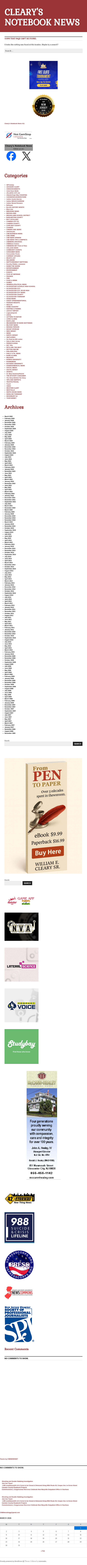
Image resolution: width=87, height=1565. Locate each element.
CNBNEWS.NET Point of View (16, 246)
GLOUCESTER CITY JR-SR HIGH (17, 290)
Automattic (42, 1561)
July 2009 (8, 666)
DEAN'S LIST (10, 258)
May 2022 (8, 487)
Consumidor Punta (12, 254)
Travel (8, 384)
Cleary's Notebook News (42, 17)
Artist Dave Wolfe (12, 191)
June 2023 (8, 473)
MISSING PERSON (12, 327)
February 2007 (9, 725)
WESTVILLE (10, 390)
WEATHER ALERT (12, 388)
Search (7, 741)
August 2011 (9, 615)
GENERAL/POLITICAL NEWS (16, 284)
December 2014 (10, 548)
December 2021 (10, 497)
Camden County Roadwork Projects (14, 1487)
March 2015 (9, 542)
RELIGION (9, 357)
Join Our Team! (7, 1483)
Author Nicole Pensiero (14, 203)
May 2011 (8, 621)
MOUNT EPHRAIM (12, 329)
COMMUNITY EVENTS (14, 250)
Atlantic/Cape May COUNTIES (16, 195)
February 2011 (9, 627)
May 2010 (8, 646)
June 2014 (8, 558)
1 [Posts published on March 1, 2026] (80, 1528)
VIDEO (8, 386)
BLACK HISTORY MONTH (15, 207)
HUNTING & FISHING (13, 309)
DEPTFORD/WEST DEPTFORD (17, 262)
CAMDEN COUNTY (12, 223)
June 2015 (8, 536)
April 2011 (8, 623)
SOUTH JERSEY (12, 370)
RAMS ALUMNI (11, 355)
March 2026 (9, 416)
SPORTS (9, 372)
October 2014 (9, 552)
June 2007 (8, 717)
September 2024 (10, 453)
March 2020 (9, 510)
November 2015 (10, 526)
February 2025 (9, 443)
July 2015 (8, 534)
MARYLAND (10, 321)
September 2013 (10, 569)
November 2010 (10, 634)
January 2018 (9, 524)
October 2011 (9, 613)
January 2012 (9, 607)
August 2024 (9, 455)
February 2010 (9, 652)
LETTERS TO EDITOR (13, 317)
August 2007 (9, 713)
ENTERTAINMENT (12, 268)
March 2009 (9, 674)
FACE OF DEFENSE (13, 274)
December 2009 (10, 656)
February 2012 (9, 605)
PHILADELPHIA (11, 351)
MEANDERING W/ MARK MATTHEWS (19, 323)
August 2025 (9, 430)
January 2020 (9, 514)
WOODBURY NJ (11, 396)
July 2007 (8, 715)
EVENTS (9, 272)
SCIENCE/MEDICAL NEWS (15, 365)
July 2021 (8, 504)
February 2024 (9, 467)
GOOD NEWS (11, 298)
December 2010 (10, 632)
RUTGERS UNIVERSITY (14, 363)
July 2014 (8, 556)
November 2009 (10, 658)
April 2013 (8, 579)
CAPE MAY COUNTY (13, 225)
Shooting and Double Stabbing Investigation (17, 1481)
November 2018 (10, 520)
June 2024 (8, 459)
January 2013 (9, 585)
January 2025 (9, 445)
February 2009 (9, 676)
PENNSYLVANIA (12, 343)
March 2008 (9, 699)
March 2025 (9, 441)
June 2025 (8, 435)
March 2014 (9, 562)
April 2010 (8, 648)
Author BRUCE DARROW (15, 201)
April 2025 (8, 439)
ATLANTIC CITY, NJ (13, 193)
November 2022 (10, 483)
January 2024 (9, 469)
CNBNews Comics (12, 244)
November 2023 (10, 471)
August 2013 (9, 571)
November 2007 (10, 707)
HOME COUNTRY (12, 307)
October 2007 (9, 709)
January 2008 (9, 703)
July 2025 (8, 433)
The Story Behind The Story (16, 378)
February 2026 (9, 418)
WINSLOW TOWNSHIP (14, 394)
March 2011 (9, 625)
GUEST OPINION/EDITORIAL (16, 300)
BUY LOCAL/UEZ (12, 219)
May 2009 (8, 670)
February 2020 (9, 512)
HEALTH (9, 305)
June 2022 (8, 485)
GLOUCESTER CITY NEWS (15, 292)
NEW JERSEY (11, 331)
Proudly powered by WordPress (11, 1561)
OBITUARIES (10, 337)
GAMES (9, 282)
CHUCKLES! (10, 231)
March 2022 (9, 491)
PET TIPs (9, 345)
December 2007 (10, 705)
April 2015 (8, 540)
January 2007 (9, 727)
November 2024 (10, 449)
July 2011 (8, 617)
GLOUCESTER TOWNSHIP (15, 296)
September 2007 (10, 711)
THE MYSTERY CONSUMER (16, 376)
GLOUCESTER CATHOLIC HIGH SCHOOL (20, 286)
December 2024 (10, 447)
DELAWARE (10, 260)
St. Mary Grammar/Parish (15, 374)
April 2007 (8, 721)
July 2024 (8, 457)
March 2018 (9, 522)
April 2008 (8, 697)
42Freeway (10, 185)
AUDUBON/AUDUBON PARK (16, 197)
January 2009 (9, 678)
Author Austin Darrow (14, 199)
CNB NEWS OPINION (13, 238)
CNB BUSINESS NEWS (14, 233)
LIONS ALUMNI (11, 319)
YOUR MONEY (11, 398)
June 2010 (8, 644)
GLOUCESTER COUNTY (14, 294)
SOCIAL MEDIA (11, 368)
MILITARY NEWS (12, 325)
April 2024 (8, 463)
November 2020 (10, 508)
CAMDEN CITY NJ (12, 221)
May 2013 (8, 577)
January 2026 (9, 420)
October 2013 (9, 567)
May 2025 (8, 437)
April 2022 (8, 489)
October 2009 (9, 660)
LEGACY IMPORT (12, 311)
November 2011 (10, 611)
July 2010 (8, 642)
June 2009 (8, 668)
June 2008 (8, 692)
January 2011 (9, 630)
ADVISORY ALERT (12, 187)
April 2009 (8, 672)
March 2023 (9, 479)
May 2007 (8, 719)
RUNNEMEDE (11, 361)
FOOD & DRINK (11, 280)
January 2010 (9, 654)
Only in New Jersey (13, 341)
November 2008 (10, 682)
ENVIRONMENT (11, 270)
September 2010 (10, 638)
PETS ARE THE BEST (13, 347)
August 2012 (9, 595)
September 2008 (10, 686)
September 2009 (10, 662)
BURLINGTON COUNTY (14, 217)
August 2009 (9, 664)
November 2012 (10, 589)
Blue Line (9, 209)
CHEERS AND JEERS (13, 229)
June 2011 (8, 619)
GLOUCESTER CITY (13, 288)
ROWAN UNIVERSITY (13, 359)
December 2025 (10, 422)
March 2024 (9, 465)
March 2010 (9, 650)
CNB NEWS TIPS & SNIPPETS (16, 240)
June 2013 (8, 575)
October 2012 (9, 591)
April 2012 (8, 601)
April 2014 (8, 560)
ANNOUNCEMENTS (13, 189)
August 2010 (9, 640)
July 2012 (8, 597)
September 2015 (10, 530)
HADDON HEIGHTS (13, 303)
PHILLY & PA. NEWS (13, 353)
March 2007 (9, 723)
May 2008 (8, 695)
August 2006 (9, 731)
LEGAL (8, 315)
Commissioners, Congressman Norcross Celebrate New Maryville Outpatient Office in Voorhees (35, 1489)
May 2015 (8, 538)
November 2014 (10, 550)
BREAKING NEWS (12, 211)
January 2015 (9, 546)
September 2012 (10, 593)
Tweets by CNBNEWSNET (9, 1459)
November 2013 (10, 565)
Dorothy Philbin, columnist (15, 264)
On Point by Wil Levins (14, 339)
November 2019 (10, 518)
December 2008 (10, 680)
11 (15, 123)
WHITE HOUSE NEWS (14, 392)
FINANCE (9, 276)
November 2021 (10, 500)
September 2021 (10, 502)
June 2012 (8, 599)
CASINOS (9, 227)
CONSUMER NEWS (13, 252)
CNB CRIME (10, 235)
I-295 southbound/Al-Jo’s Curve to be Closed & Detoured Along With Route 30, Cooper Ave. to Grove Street (39, 1485)
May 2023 (8, 475)
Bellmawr (9, 205)
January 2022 (9, 495)
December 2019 (10, 516)
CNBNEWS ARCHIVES (14, 242)
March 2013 (9, 581)
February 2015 (9, 544)
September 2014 (10, 554)
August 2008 (9, 688)
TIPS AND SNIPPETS (13, 380)
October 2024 (9, 451)
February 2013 (9, 583)
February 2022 (9, 493)
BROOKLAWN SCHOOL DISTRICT (18, 215)
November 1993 (10, 733)
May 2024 (8, 461)
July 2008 (8, 690)
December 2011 (10, 609)
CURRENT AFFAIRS (13, 256)
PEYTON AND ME (12, 349)
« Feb (43, 1551)
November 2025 (10, 424)
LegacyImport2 (11, 313)
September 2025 (10, 428)
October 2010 (9, 636)
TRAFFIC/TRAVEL (12, 382)
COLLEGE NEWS (12, 248)
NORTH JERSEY (12, 335)
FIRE (8, 278)
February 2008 (9, 701)
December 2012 (10, 587)
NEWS (8, 333)
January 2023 (9, 481)
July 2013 (8, 573)
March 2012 (9, 603)
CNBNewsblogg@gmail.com (10, 1512)
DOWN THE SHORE (13, 266)
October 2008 (9, 684)
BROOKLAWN (11, 213)
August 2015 (9, 532)
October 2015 (9, 528)
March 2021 (9, 506)
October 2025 (9, 426)
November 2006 (10, 729)
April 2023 (8, 477)
